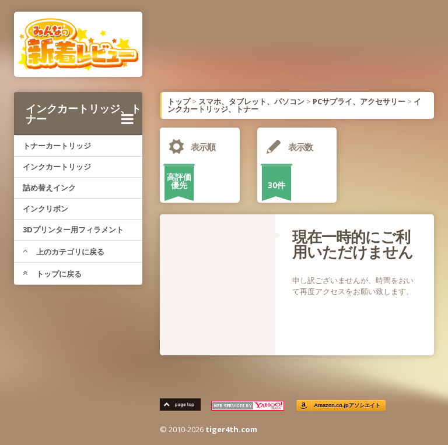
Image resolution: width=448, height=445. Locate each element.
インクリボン (45, 208)
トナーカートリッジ (57, 145)
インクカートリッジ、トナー (83, 113)
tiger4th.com (231, 429)
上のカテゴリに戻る (63, 251)
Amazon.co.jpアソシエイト (347, 405)
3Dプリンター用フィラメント (73, 229)
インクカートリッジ (57, 166)
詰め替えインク (49, 187)
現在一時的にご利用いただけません (352, 244)
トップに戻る (52, 274)
